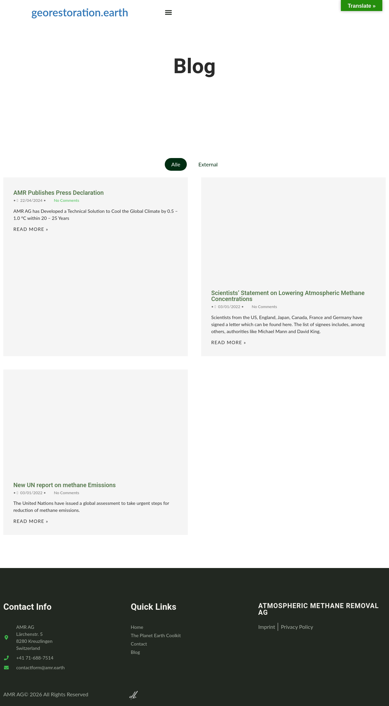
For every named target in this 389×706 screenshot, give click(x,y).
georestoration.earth (79, 12)
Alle (175, 164)
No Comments (66, 200)
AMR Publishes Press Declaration (58, 192)
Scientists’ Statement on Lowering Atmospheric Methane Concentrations (288, 296)
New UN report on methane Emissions (64, 485)
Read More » (30, 229)
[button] (168, 12)
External (208, 164)
